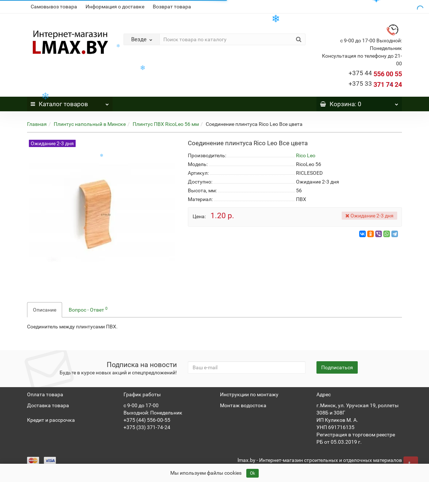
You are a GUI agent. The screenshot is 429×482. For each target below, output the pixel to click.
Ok (252, 473)
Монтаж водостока (243, 405)
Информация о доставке (115, 6)
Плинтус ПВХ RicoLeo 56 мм (166, 124)
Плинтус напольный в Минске (90, 124)
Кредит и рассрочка (51, 420)
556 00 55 (375, 74)
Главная (37, 124)
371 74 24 (375, 84)
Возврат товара (172, 6)
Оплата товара (45, 394)
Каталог (70, 102)
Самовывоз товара (54, 6)
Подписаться (337, 367)
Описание (44, 310)
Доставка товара (48, 405)
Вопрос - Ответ (88, 309)
